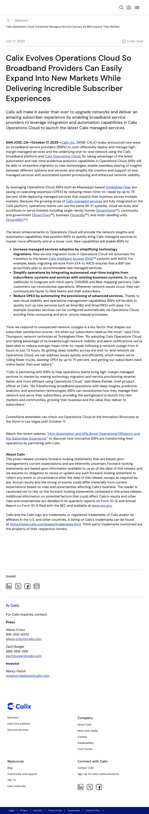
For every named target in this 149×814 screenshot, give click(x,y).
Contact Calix (86, 767)
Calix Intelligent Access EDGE (71, 258)
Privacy (24, 810)
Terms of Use (55, 810)
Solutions (12, 717)
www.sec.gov (102, 505)
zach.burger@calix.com (24, 656)
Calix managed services (84, 201)
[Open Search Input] (121, 7)
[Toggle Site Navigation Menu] (137, 7)
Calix (15, 605)
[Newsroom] (21, 20)
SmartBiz (78, 215)
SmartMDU (15, 220)
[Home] (8, 20)
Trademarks (74, 810)
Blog (10, 767)
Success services (17, 729)
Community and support (22, 774)
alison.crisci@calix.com (23, 639)
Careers (82, 736)
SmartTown (42, 215)
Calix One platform (18, 723)
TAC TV (11, 780)
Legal (11, 810)
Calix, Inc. (68, 142)
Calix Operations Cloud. (63, 156)
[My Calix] (129, 8)
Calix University (16, 786)
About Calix (85, 724)
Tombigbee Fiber (118, 187)
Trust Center (85, 749)
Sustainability (86, 743)
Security (38, 810)
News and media (88, 730)
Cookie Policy (93, 810)
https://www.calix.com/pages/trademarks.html (45, 524)
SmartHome (106, 210)
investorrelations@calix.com (27, 676)
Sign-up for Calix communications (98, 774)
